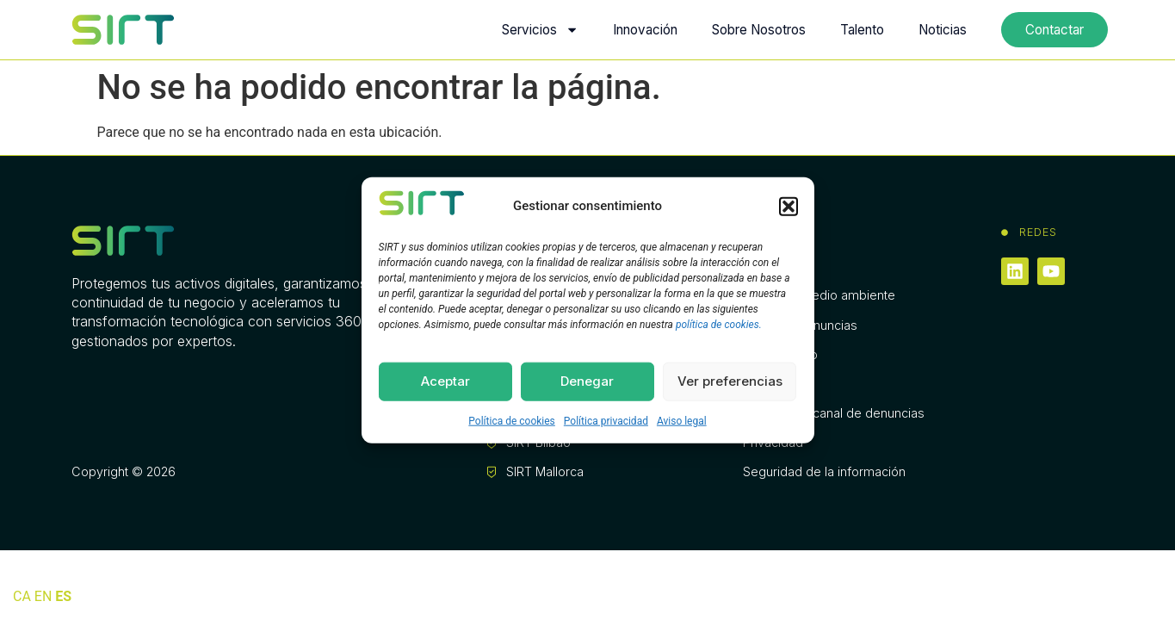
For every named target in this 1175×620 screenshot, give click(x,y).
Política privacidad (606, 420)
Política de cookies (511, 420)
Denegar (587, 381)
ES (63, 596)
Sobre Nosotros (759, 30)
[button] (788, 205)
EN (43, 596)
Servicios (540, 30)
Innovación (645, 30)
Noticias (942, 30)
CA (22, 596)
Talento (862, 30)
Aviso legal (682, 420)
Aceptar (445, 381)
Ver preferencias (729, 381)
